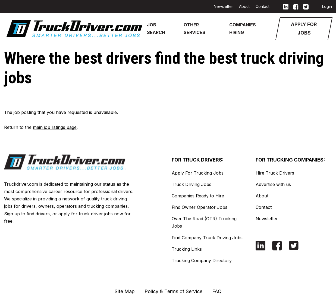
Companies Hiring (242, 28)
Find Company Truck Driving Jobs (207, 237)
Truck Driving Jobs (191, 184)
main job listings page (55, 127)
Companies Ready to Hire (198, 195)
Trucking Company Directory (202, 260)
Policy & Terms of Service (173, 291)
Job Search (156, 28)
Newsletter (223, 6)
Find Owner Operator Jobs (199, 207)
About (244, 6)
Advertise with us (273, 184)
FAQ (217, 291)
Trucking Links (187, 249)
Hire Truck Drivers (275, 173)
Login (327, 6)
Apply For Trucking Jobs (198, 173)
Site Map (125, 291)
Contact (262, 6)
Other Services (194, 28)
